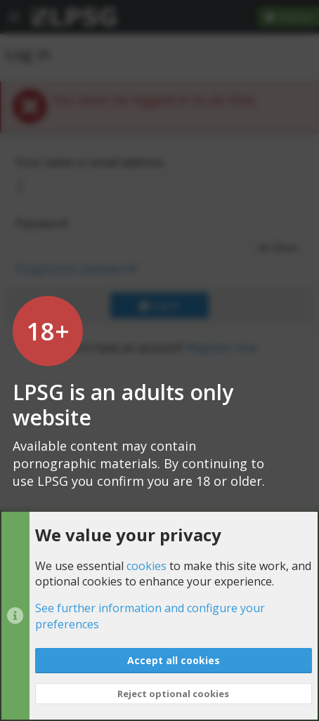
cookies (146, 565)
